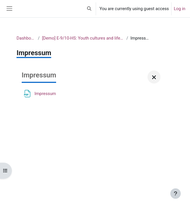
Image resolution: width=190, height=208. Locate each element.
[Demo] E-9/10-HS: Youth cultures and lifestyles (83, 38)
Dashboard (26, 38)
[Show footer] (175, 193)
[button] (89, 8)
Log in (179, 8)
